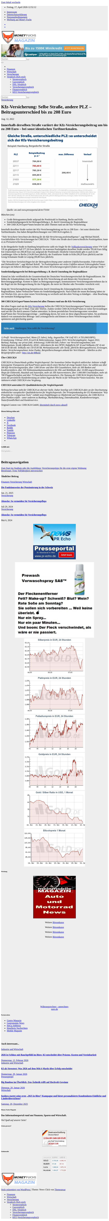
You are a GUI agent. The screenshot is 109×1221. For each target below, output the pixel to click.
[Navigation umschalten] (2, 62)
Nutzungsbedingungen (17, 17)
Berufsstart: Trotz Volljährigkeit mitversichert (22, 470)
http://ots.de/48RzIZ (31, 353)
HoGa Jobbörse (14, 1025)
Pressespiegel (7, 1076)
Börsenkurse (58, 922)
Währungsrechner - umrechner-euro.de (54, 1007)
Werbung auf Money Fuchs (19, 19)
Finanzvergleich (19, 89)
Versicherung (13, 74)
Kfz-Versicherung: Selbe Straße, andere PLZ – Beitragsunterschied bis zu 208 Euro (46, 109)
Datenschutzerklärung (17, 14)
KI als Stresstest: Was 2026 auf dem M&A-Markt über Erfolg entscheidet (36, 1068)
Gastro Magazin (14, 1020)
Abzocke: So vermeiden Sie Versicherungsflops (23, 501)
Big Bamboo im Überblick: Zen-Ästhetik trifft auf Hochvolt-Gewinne (34, 1082)
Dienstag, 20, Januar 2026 (13, 1087)
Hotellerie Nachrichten (17, 1028)
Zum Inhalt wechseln (10, 2)
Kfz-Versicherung (36, 306)
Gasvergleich (18, 82)
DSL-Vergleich (19, 84)
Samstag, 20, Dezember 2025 (14, 1104)
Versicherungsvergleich (23, 87)
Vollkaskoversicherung (81, 247)
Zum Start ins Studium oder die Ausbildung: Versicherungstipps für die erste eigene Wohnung (43, 468)
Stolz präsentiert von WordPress (16, 1189)
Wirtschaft (11, 71)
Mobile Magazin (14, 1031)
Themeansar (60, 1189)
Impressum (12, 12)
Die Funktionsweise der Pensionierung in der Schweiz (27, 487)
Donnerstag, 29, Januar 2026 (14, 1074)
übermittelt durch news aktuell (53, 405)
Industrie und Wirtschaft (12, 1049)
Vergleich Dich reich (16, 77)
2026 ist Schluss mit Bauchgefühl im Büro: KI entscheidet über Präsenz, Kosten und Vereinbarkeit (48, 1055)
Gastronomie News (15, 1023)
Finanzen (11, 69)
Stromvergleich (19, 79)
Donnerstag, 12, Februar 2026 (14, 1060)
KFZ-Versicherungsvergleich (25, 92)
